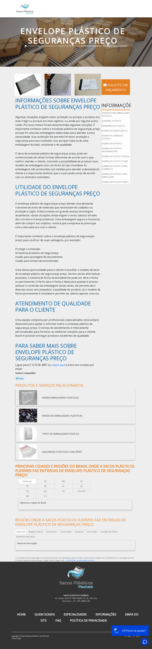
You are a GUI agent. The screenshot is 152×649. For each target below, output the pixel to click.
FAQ (58, 620)
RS (82, 486)
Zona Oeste (65, 531)
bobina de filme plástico (115, 130)
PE (27, 491)
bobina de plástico (112, 143)
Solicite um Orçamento (115, 87)
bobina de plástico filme (115, 161)
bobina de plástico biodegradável (112, 150)
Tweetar (19, 378)
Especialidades (75, 614)
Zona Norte (51, 531)
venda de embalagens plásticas (62, 415)
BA (45, 491)
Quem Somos (45, 614)
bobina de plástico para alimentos (115, 168)
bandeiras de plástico (113, 125)
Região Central (35, 531)
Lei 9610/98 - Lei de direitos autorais (80, 560)
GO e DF (81, 491)
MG (63, 481)
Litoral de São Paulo (25, 536)
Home (21, 614)
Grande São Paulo (109, 531)
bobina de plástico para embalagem (115, 175)
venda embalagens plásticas (60, 397)
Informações (105, 614)
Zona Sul (79, 531)
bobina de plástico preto (115, 182)
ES (81, 481)
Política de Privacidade (88, 620)
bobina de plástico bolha (115, 156)
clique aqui (58, 365)
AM (27, 496)
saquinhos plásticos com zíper (62, 451)
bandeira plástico (111, 120)
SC (63, 486)
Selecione (27, 481)
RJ (45, 481)
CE (63, 491)
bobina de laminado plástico (112, 137)
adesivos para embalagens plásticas (115, 114)
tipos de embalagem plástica (60, 433)
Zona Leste (92, 531)
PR (45, 486)
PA (45, 496)
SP (27, 486)
